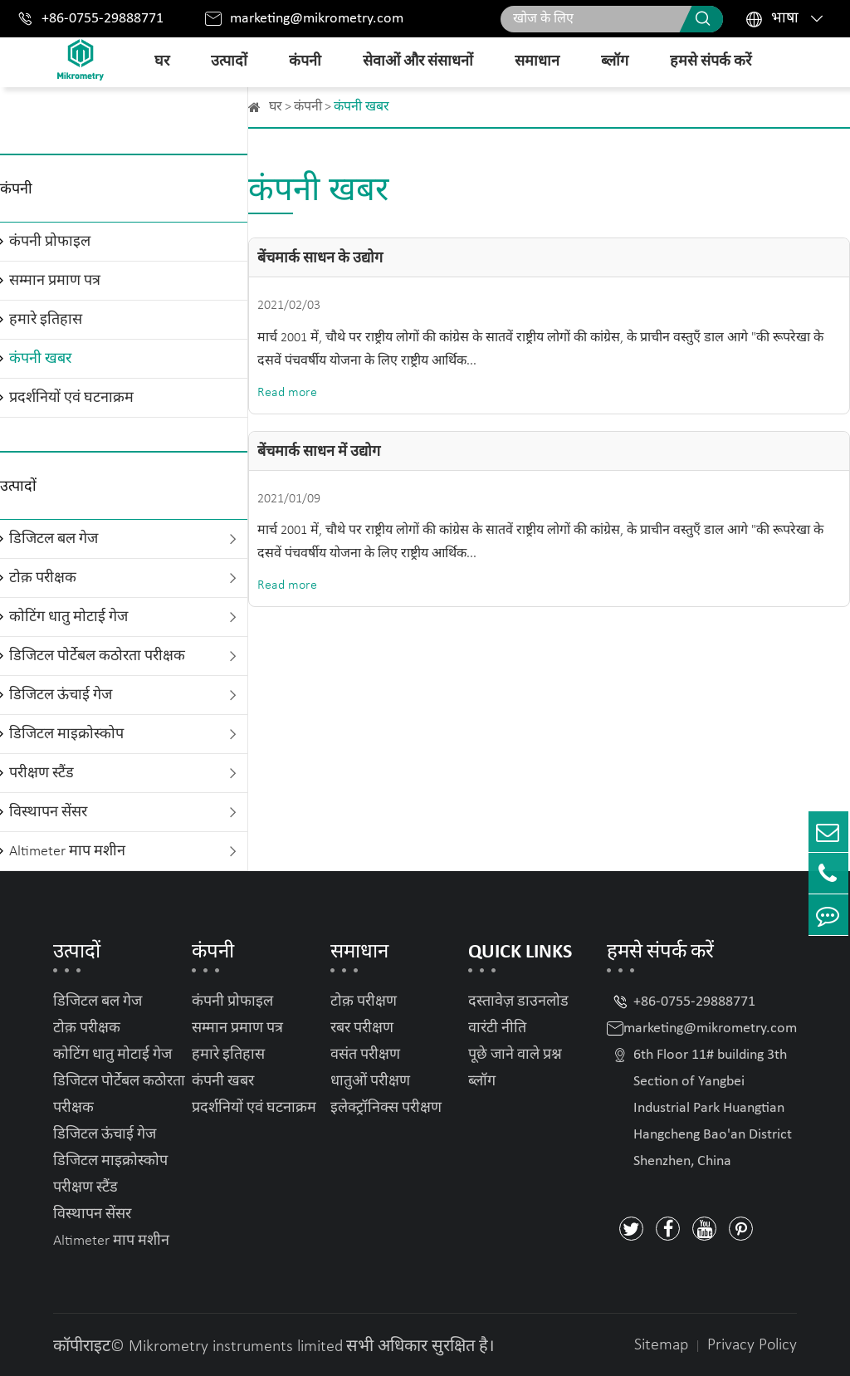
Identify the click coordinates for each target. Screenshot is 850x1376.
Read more (287, 392)
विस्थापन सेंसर (48, 812)
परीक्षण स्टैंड (41, 773)
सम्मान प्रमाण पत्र (54, 281)
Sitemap (661, 1345)
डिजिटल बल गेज (53, 539)
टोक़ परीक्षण (363, 1002)
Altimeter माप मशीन (67, 851)
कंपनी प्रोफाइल (49, 242)
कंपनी (305, 62)
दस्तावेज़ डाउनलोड (518, 1002)
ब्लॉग (614, 62)
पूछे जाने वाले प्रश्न (515, 1055)
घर (161, 62)
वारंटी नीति (497, 1028)
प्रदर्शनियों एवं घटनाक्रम (71, 398)
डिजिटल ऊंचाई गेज (60, 695)
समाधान (537, 62)
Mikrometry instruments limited (236, 1347)
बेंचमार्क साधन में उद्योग (318, 452)
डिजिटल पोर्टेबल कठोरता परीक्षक (97, 656)
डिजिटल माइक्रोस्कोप (66, 734)
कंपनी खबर (40, 359)
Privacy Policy (752, 1345)
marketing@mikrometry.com (316, 19)
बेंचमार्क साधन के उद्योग (320, 259)
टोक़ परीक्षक (42, 578)
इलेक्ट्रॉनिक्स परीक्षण (386, 1108)
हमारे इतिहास (45, 320)
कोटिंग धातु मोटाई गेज (68, 617)
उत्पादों (229, 62)
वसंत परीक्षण (365, 1055)
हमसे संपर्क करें (710, 62)
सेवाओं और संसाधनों (418, 62)
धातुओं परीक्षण (370, 1082)
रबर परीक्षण (361, 1028)
